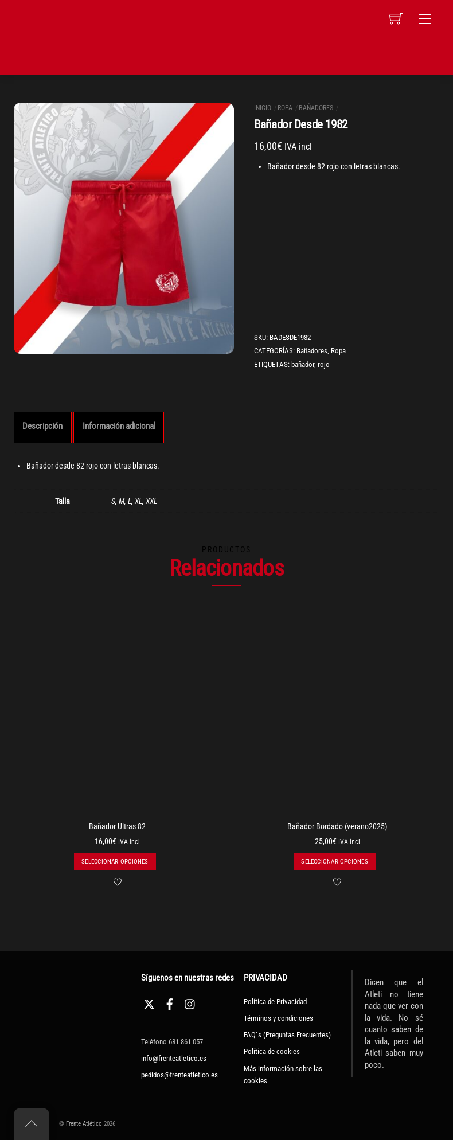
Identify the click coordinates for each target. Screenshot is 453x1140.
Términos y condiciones (278, 1018)
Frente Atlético (84, 1123)
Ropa (285, 108)
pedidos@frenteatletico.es (179, 1075)
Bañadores (316, 108)
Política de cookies (272, 1051)
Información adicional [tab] (119, 426)
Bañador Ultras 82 (117, 826)
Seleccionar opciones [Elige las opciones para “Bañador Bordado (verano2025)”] (334, 861)
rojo (324, 364)
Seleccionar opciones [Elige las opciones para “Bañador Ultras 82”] (114, 861)
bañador (302, 364)
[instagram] (190, 1002)
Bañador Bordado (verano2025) (337, 826)
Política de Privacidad (275, 1001)
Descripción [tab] (42, 426)
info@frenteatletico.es (173, 1058)
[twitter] (149, 1002)
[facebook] (170, 1002)
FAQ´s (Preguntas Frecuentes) (287, 1034)
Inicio (262, 108)
